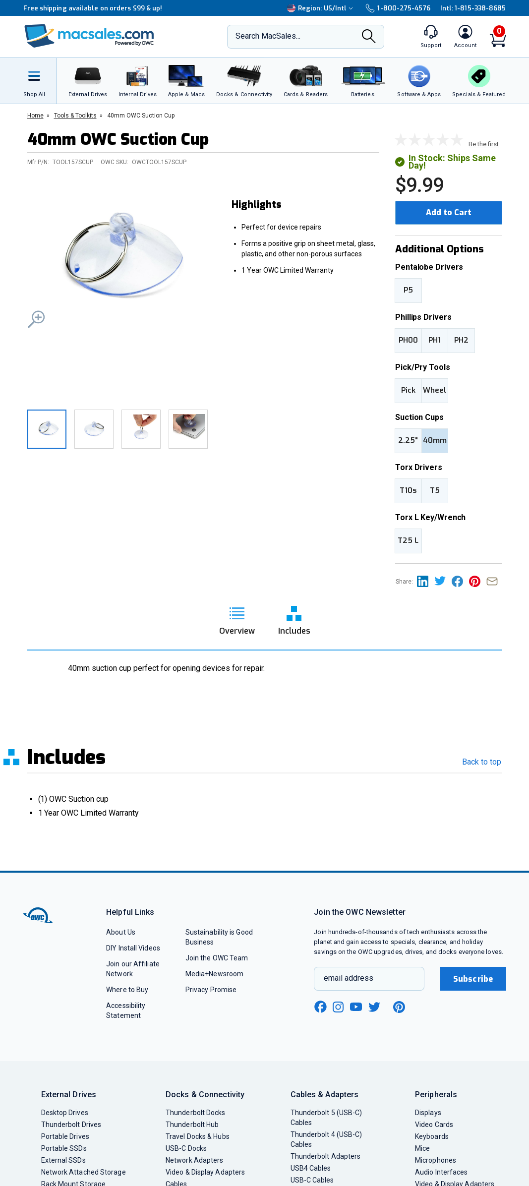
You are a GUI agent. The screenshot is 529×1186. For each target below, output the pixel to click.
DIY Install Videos (133, 948)
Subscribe (473, 979)
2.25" (408, 440)
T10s (408, 490)
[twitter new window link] (374, 1005)
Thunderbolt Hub (192, 1124)
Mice (422, 1148)
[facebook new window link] (320, 1007)
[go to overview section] (237, 617)
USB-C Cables (312, 1180)
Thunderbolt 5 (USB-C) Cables (326, 1118)
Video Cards (434, 1124)
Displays (428, 1113)
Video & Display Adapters (205, 1172)
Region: (321, 8)
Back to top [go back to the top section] (481, 762)
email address (348, 978)
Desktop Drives (64, 1113)
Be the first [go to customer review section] (484, 144)
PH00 (408, 340)
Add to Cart (448, 212)
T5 (435, 490)
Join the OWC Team (216, 958)
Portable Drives (65, 1136)
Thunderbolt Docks (196, 1113)
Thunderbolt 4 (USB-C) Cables (326, 1139)
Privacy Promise (210, 990)
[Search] (369, 37)
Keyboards (432, 1136)
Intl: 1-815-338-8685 (473, 8)
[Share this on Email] (494, 581)
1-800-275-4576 (397, 8)
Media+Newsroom (214, 974)
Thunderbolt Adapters (326, 1156)
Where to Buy (127, 990)
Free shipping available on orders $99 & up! (93, 8)
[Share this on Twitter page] (443, 581)
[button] (121, 263)
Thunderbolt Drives (71, 1124)
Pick (408, 390)
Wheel (434, 390)
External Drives (69, 1094)
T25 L (408, 540)
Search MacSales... (267, 36)
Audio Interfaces (441, 1172)
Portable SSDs (64, 1148)
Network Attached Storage (83, 1172)
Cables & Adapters (325, 1094)
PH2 (461, 340)
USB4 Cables (311, 1168)
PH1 (434, 340)
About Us (120, 932)
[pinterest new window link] (399, 1007)
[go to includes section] (294, 617)
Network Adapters (194, 1160)
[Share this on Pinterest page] (477, 581)
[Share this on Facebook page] (460, 581)
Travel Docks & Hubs (198, 1136)
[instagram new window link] (338, 1007)
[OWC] (89, 37)
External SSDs (63, 1160)
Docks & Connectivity (205, 1094)
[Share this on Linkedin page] (425, 581)
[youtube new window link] (356, 1007)
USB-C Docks (186, 1148)
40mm (435, 440)
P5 (408, 290)
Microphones (435, 1160)
